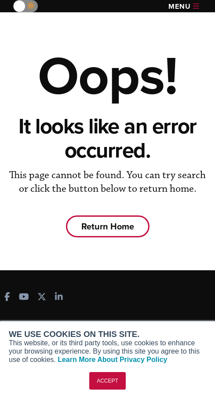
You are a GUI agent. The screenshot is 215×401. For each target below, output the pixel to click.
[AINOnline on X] (41, 297)
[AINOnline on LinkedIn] (59, 297)
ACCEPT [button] (107, 381)
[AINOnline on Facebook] (7, 297)
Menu (183, 6)
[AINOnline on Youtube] (24, 297)
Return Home (107, 226)
